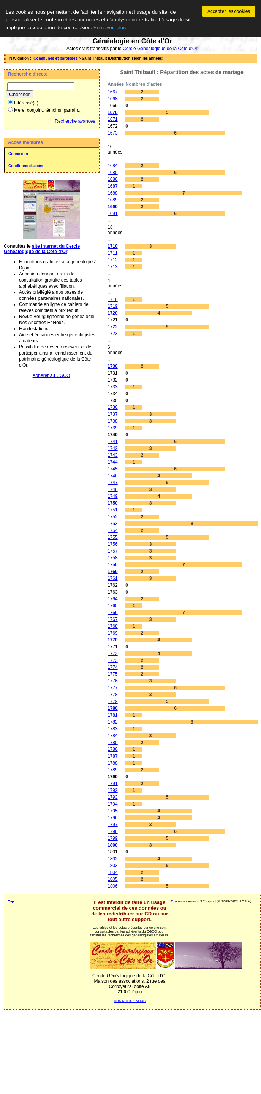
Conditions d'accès (25, 166)
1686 (113, 179)
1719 (113, 306)
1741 (113, 441)
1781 (113, 715)
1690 (113, 206)
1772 (113, 653)
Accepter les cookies (228, 11)
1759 (113, 564)
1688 (113, 193)
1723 (113, 333)
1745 (113, 469)
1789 (113, 770)
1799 (113, 838)
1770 (113, 640)
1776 (113, 681)
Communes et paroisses (55, 58)
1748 (113, 489)
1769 (113, 633)
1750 (113, 503)
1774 (113, 667)
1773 (113, 660)
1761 (113, 578)
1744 (113, 462)
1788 (113, 763)
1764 (113, 599)
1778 (113, 694)
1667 (113, 92)
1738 (113, 421)
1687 (113, 186)
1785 (113, 742)
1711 (113, 253)
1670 (113, 112)
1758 (113, 557)
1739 (113, 428)
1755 (113, 537)
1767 (113, 619)
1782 (113, 722)
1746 (113, 475)
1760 (113, 571)
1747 (113, 482)
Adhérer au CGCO (51, 375)
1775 (113, 674)
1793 (113, 797)
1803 (113, 865)
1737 (113, 414)
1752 (113, 516)
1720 (113, 313)
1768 (113, 626)
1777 (113, 687)
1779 (113, 701)
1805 (113, 879)
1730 (113, 366)
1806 (113, 886)
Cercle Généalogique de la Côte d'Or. (160, 48)
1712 (113, 260)
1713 (113, 266)
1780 (113, 708)
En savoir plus (109, 27)
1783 (113, 728)
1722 (113, 326)
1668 (113, 98)
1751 (113, 510)
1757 (113, 551)
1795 (113, 811)
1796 (113, 817)
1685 (113, 172)
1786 (113, 749)
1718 (113, 299)
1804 (113, 872)
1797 (113, 824)
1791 (113, 783)
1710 (113, 246)
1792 (113, 790)
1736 (113, 407)
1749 (113, 496)
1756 (113, 544)
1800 (113, 845)
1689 (113, 200)
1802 (113, 858)
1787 (113, 756)
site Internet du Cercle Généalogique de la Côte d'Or (42, 249)
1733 (113, 386)
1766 (113, 612)
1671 (113, 119)
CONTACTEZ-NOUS (130, 1001)
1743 (113, 455)
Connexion (18, 154)
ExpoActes (179, 901)
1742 (113, 448)
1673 (113, 133)
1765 (113, 605)
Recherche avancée (75, 121)
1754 (113, 530)
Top (11, 901)
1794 (113, 804)
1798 (113, 831)
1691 (113, 213)
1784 (113, 735)
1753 (113, 523)
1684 (113, 165)
